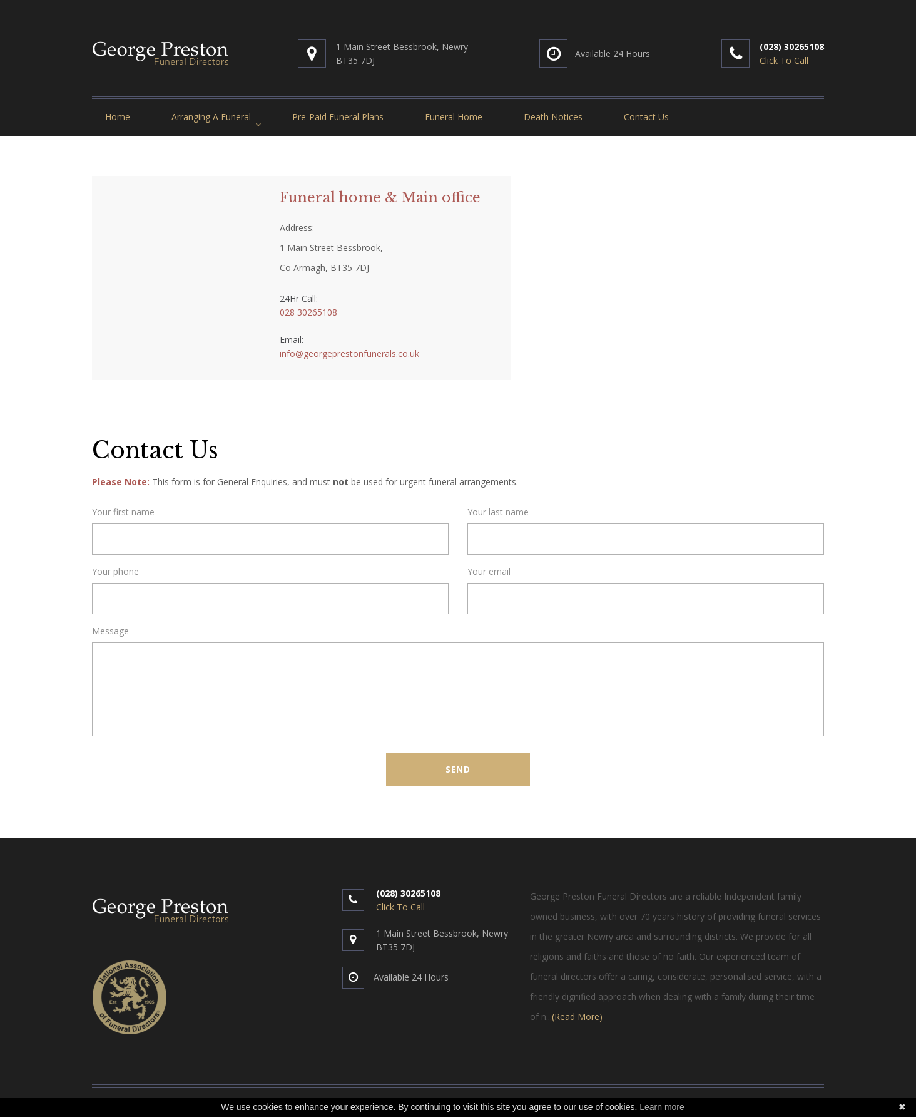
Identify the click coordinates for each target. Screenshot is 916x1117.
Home (117, 117)
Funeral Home (453, 117)
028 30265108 (308, 312)
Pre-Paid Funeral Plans (338, 117)
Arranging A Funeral (211, 117)
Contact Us (646, 117)
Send (458, 769)
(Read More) (577, 1016)
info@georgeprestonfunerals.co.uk (349, 353)
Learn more (661, 1107)
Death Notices (553, 117)
